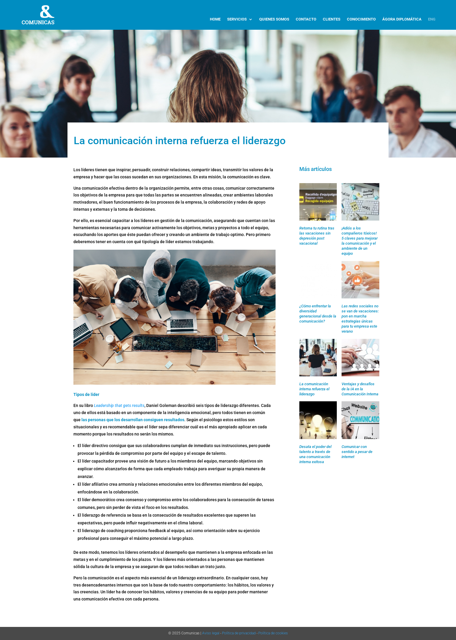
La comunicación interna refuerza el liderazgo (314, 389)
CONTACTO (306, 19)
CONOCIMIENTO (361, 19)
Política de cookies (273, 633)
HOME (215, 19)
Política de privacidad (239, 633)
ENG (431, 19)
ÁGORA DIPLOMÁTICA (402, 19)
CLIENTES (331, 19)
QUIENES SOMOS (274, 19)
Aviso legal (210, 633)
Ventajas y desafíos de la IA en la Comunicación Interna (360, 389)
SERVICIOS (237, 19)
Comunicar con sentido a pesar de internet (357, 451)
